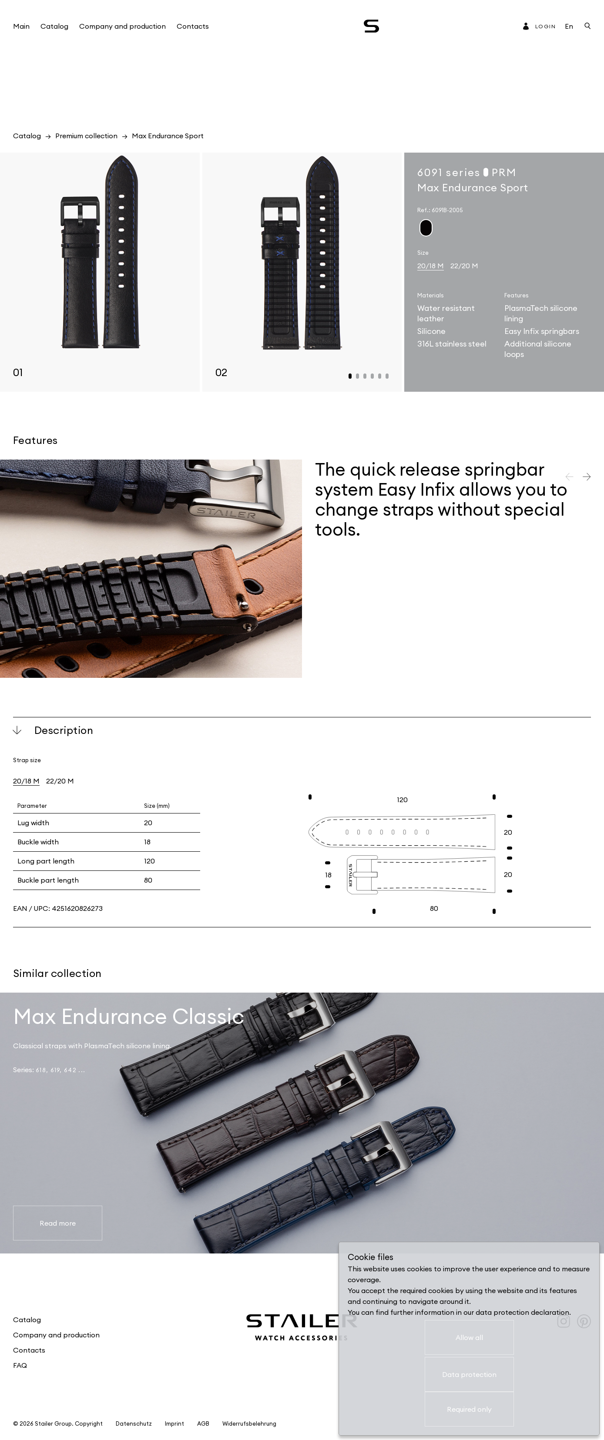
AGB (203, 1423)
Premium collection (86, 135)
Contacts (193, 26)
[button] (350, 376)
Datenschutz (134, 1423)
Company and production (122, 26)
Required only (469, 1409)
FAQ (20, 1365)
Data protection (469, 1374)
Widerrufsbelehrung (249, 1423)
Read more (58, 1223)
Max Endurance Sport (168, 135)
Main (21, 26)
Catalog (54, 26)
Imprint (174, 1423)
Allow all (469, 1337)
